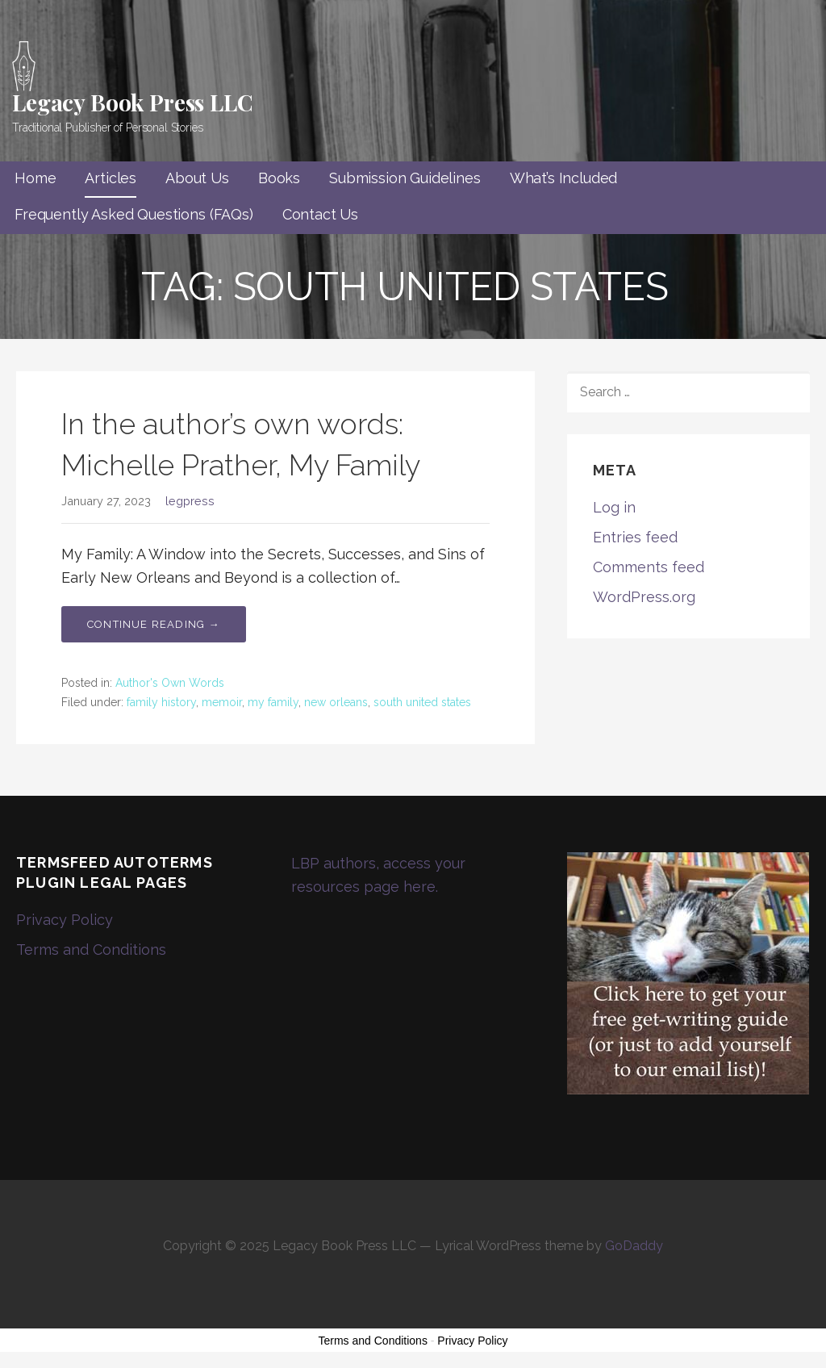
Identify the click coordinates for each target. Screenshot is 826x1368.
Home (35, 177)
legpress (190, 501)
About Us (197, 177)
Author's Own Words (169, 682)
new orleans (336, 702)
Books (279, 177)
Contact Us (320, 214)
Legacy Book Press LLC (132, 102)
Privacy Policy (64, 919)
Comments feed (648, 566)
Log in (614, 507)
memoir (222, 702)
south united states (422, 702)
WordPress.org (644, 596)
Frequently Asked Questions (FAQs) (134, 214)
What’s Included (564, 177)
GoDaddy (634, 1245)
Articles (110, 177)
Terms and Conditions (91, 949)
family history (161, 702)
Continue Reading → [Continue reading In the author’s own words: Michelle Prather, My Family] (153, 624)
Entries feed (635, 537)
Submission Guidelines (405, 177)
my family (273, 702)
